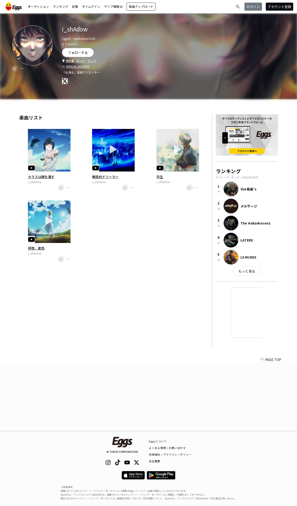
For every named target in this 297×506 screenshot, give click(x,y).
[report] (22, 68)
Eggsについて (158, 441)
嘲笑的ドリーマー (105, 176)
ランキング (60, 6)
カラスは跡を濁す (41, 176)
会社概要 (154, 461)
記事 (75, 6)
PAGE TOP (270, 428)
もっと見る (247, 271)
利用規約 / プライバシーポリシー (170, 454)
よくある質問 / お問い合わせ (167, 448)
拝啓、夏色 (36, 248)
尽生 (159, 176)
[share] (15, 68)
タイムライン (91, 6)
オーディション (38, 6)
